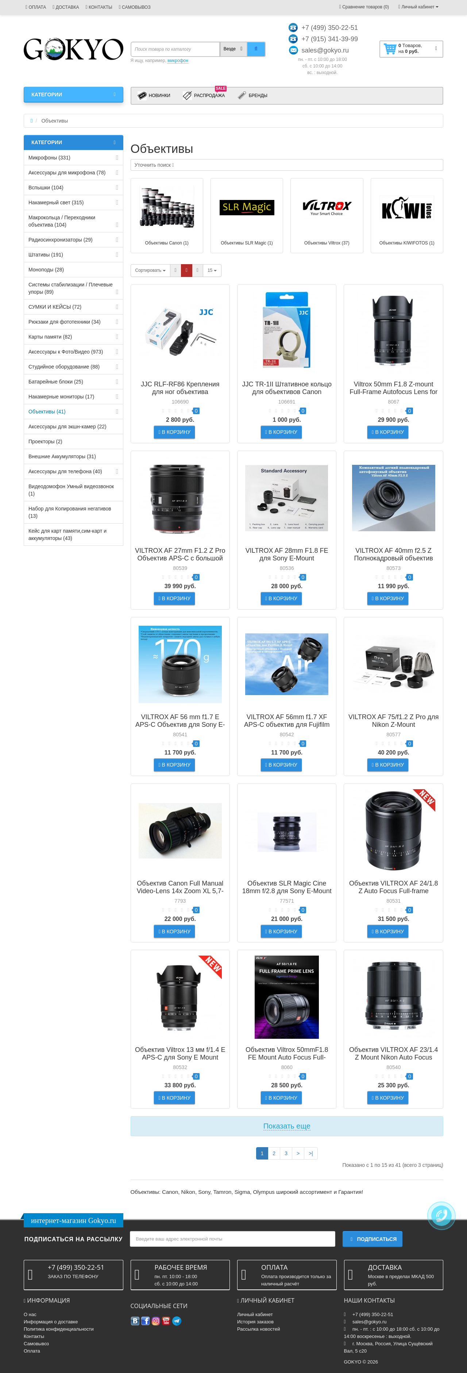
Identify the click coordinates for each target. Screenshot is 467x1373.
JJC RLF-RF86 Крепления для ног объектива (180, 388)
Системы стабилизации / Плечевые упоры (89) (70, 288)
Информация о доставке (51, 1321)
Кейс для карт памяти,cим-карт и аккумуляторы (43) (67, 534)
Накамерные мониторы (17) (61, 397)
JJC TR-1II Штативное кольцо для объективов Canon (287, 388)
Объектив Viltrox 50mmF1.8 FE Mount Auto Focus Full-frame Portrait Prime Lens (287, 1057)
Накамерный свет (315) (56, 202)
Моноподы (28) (46, 270)
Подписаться (372, 1239)
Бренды (252, 95)
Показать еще (286, 1126)
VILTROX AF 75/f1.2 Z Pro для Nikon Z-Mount (393, 720)
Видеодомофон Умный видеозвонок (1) (71, 490)
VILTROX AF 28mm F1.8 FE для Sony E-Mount (287, 554)
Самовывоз (36, 1343)
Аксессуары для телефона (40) (65, 471)
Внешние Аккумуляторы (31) (62, 456)
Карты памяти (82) (50, 337)
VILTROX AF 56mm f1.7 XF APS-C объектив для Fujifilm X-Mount (287, 724)
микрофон (177, 60)
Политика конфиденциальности (59, 1329)
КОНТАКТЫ (98, 7)
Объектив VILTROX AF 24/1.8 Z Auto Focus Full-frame (393, 887)
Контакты (34, 1336)
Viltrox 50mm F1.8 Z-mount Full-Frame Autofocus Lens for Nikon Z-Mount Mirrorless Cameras (393, 396)
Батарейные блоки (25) (55, 382)
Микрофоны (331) (49, 158)
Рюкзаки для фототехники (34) (64, 322)
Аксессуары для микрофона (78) (66, 173)
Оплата (32, 1351)
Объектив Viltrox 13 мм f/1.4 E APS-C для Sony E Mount (180, 1053)
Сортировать (150, 270)
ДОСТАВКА (66, 7)
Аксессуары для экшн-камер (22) (67, 426)
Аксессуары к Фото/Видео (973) (65, 352)
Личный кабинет (255, 1314)
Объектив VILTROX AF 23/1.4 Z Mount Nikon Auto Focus (393, 1053)
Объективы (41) (47, 411)
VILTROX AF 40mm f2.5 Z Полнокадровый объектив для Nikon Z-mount (393, 558)
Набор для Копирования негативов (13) (69, 512)
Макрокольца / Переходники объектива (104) (61, 221)
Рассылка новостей (258, 1329)
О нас (30, 1314)
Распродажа (205, 95)
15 (212, 270)
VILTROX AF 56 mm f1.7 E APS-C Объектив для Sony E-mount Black (180, 724)
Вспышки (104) (45, 187)
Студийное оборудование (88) (64, 367)
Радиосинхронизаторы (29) (60, 240)
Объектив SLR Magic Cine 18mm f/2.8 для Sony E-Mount (287, 887)
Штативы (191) (45, 255)
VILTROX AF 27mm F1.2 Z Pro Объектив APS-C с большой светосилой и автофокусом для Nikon (180, 562)
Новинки (154, 95)
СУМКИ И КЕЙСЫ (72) (54, 307)
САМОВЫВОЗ (135, 7)
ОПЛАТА (36, 7)
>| (311, 1153)
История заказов (255, 1321)
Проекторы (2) (45, 441)
